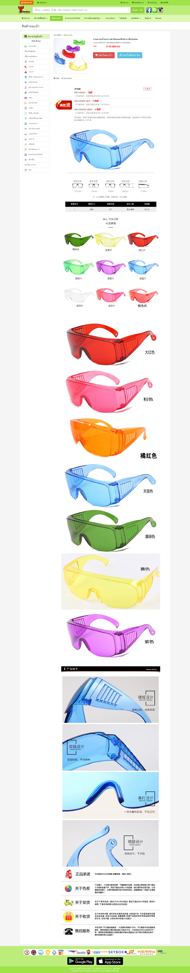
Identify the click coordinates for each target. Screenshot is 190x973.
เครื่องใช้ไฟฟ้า (32, 92)
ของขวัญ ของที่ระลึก (33, 154)
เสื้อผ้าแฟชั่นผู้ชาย (31, 56)
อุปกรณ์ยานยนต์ (32, 129)
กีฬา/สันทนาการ (32, 149)
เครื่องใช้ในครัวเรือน (33, 118)
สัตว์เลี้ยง (30, 160)
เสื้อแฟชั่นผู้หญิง (30, 51)
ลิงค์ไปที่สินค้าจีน (130, 55)
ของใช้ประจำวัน (30, 165)
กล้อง (28, 98)
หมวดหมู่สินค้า (34, 36)
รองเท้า (29, 67)
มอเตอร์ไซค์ (31, 134)
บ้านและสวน (31, 123)
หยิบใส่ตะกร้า (103, 55)
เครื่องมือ (30, 144)
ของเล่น (29, 61)
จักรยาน (29, 139)
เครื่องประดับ (31, 82)
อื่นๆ (28, 170)
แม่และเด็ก (30, 46)
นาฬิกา (29, 108)
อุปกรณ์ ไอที (31, 103)
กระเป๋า (29, 72)
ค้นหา (137, 10)
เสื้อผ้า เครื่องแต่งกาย (34, 77)
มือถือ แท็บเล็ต (32, 113)
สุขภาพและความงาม (34, 87)
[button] (41, 18)
